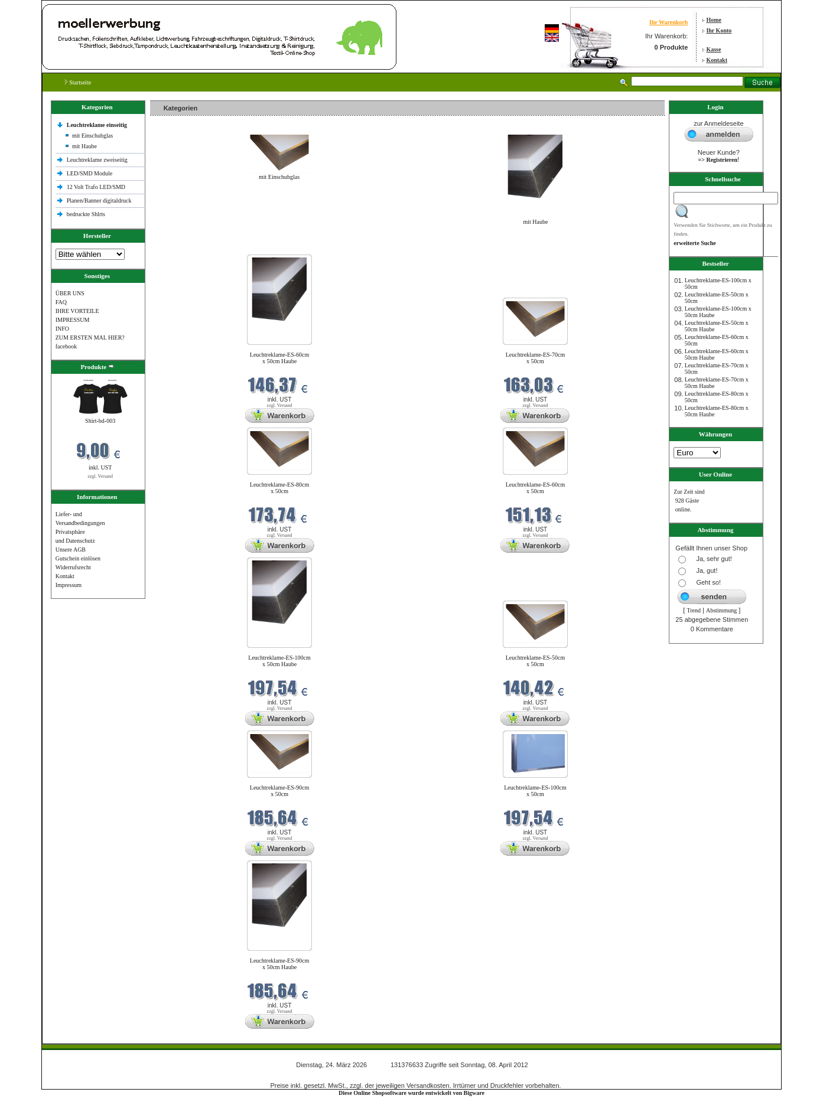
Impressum (69, 585)
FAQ (61, 302)
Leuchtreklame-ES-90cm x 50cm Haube (280, 963)
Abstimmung (721, 610)
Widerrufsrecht (73, 567)
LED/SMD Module (90, 173)
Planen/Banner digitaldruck (99, 200)
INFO (62, 328)
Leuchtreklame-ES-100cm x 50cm (535, 790)
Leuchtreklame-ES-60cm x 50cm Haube (280, 357)
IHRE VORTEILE (77, 311)
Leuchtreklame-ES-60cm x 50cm (535, 487)
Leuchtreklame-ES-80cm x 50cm (280, 487)
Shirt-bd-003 (100, 421)
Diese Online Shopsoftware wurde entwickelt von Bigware (411, 1093)
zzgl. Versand (100, 476)
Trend (694, 610)
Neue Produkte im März (181, 247)
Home (713, 20)
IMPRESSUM (73, 320)
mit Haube (84, 146)
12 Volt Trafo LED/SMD (96, 187)
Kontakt (716, 60)
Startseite (78, 82)
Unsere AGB (71, 549)
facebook (66, 346)
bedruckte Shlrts (86, 214)
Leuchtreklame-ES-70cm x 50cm (535, 357)
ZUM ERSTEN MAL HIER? (90, 337)
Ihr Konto (718, 30)
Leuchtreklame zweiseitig (98, 160)
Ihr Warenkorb (668, 22)
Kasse (713, 49)
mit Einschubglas (92, 135)
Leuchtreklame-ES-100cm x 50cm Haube (279, 660)
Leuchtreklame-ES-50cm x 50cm (535, 660)
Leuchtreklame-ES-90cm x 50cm (280, 790)
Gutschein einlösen (78, 558)
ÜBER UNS (70, 293)
